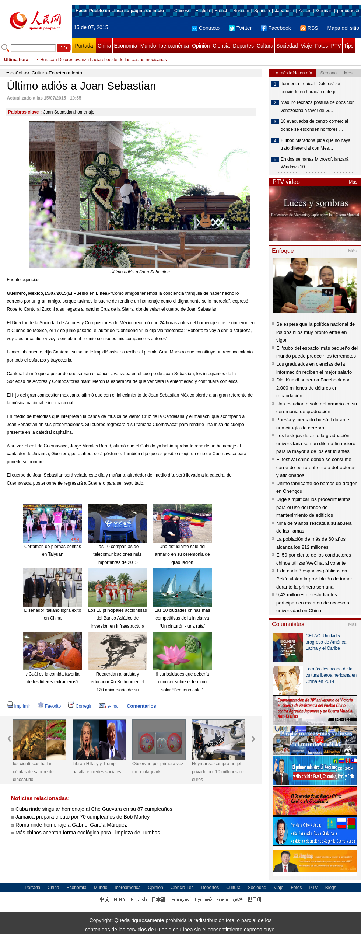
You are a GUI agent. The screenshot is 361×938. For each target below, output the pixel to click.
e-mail (109, 706)
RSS (309, 28)
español (14, 73)
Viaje (306, 46)
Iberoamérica (174, 46)
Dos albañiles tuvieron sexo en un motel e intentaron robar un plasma (108, 59)
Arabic (305, 10)
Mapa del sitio (343, 28)
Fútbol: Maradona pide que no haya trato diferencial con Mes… (315, 144)
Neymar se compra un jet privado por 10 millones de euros (218, 771)
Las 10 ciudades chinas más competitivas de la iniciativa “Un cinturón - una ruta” (182, 618)
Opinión (201, 46)
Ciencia (221, 46)
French (221, 10)
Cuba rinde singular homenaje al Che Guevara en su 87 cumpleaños (93, 809)
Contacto (206, 28)
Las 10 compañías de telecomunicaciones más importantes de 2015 (117, 554)
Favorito (49, 706)
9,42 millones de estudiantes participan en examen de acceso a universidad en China (312, 602)
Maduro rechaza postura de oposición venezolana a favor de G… (318, 106)
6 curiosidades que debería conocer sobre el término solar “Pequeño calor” (182, 682)
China (104, 46)
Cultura (265, 46)
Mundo (148, 46)
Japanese (284, 10)
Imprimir (18, 706)
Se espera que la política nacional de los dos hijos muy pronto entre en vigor (315, 332)
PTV (336, 46)
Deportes (243, 46)
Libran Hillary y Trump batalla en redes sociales (97, 767)
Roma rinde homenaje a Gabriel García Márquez (71, 825)
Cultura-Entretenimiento (57, 73)
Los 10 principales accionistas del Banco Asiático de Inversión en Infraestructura (117, 618)
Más (353, 182)
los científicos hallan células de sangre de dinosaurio (33, 771)
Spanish (262, 10)
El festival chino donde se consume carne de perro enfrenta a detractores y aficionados (315, 467)
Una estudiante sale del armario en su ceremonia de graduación (182, 554)
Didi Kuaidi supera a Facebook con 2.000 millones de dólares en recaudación (313, 387)
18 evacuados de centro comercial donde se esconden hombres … (314, 125)
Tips (349, 46)
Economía (125, 46)
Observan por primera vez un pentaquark (157, 767)
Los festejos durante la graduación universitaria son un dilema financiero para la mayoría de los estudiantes (315, 443)
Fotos (321, 46)
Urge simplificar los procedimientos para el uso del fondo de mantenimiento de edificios (313, 507)
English (202, 10)
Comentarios (141, 706)
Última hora (16, 59)
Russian (241, 10)
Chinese (182, 10)
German (324, 10)
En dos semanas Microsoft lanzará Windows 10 (314, 163)
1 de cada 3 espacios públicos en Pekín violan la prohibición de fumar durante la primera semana (314, 578)
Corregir (79, 706)
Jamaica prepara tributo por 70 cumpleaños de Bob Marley (82, 817)
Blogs (330, 887)
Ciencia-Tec (182, 887)
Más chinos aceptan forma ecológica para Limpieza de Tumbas (87, 833)
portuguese (348, 10)
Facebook (276, 28)
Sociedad (287, 46)
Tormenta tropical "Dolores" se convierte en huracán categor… (311, 87)
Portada (84, 46)
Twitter (240, 28)
